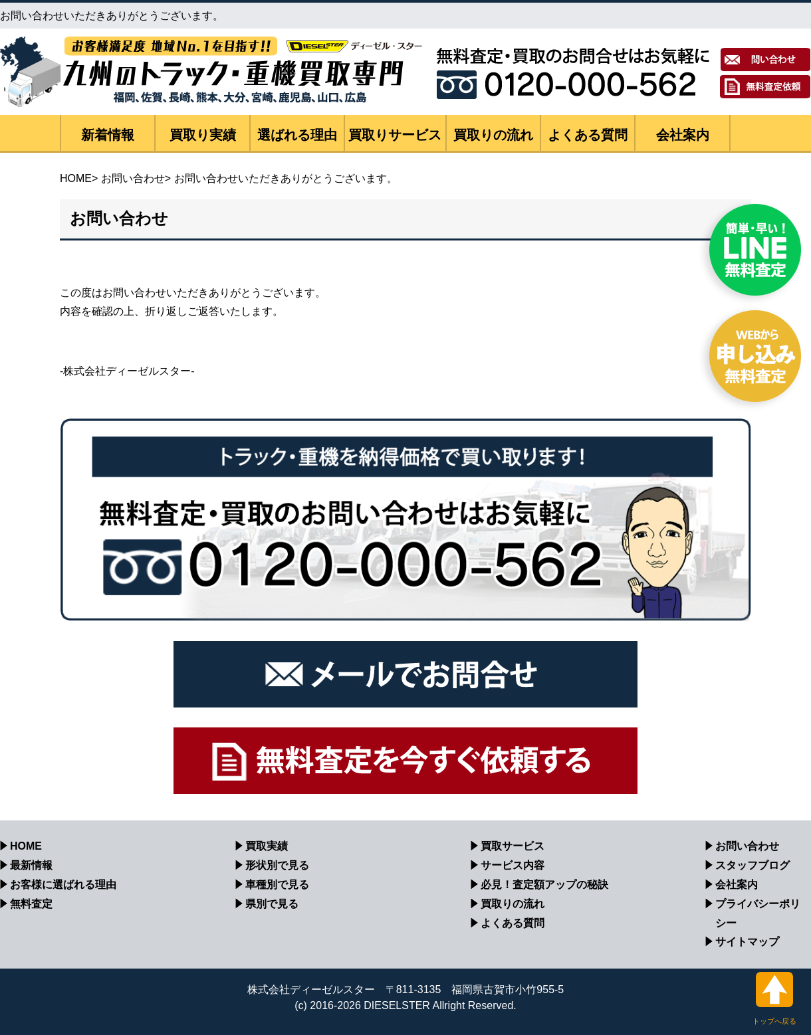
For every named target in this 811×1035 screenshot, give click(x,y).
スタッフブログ (752, 865)
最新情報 (31, 865)
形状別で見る (277, 865)
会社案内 (682, 135)
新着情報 (107, 135)
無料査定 (31, 903)
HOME (76, 178)
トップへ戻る (774, 998)
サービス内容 (512, 865)
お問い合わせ (133, 178)
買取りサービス (394, 135)
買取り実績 (203, 135)
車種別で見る (277, 884)
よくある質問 (588, 135)
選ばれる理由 (297, 135)
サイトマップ (747, 941)
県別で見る (271, 903)
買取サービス (512, 846)
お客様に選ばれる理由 (63, 884)
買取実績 (266, 846)
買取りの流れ (493, 135)
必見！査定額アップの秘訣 (544, 884)
